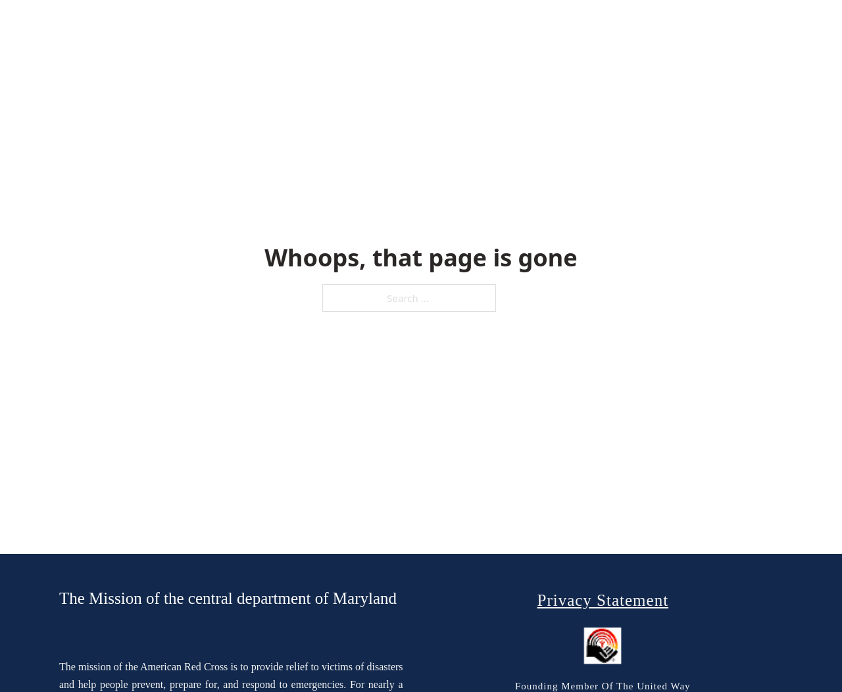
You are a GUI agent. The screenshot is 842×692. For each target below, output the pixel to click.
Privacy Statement (602, 600)
